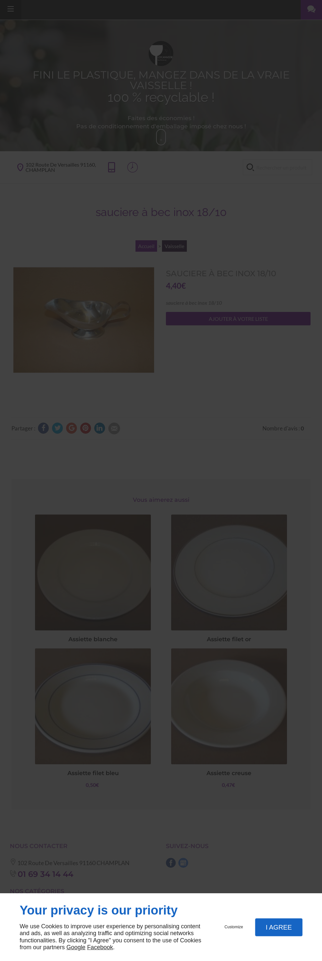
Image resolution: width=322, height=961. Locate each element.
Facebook (100, 947)
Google (75, 947)
